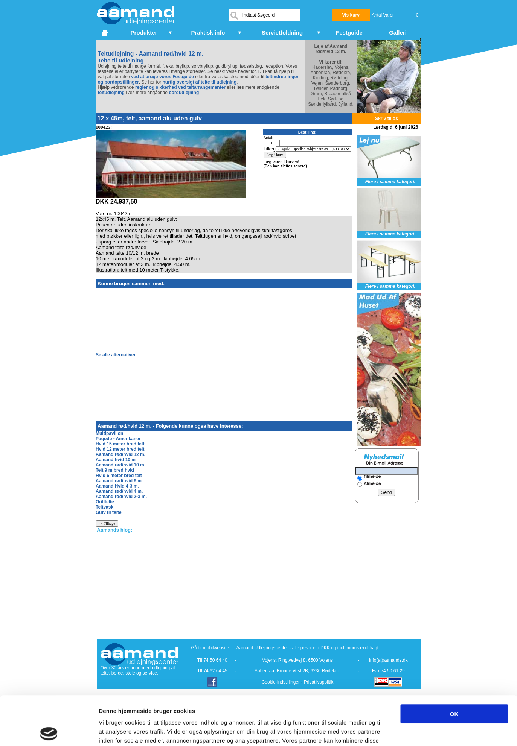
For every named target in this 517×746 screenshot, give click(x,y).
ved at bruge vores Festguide (162, 76)
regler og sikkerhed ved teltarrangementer (180, 87)
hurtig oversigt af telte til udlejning (200, 82)
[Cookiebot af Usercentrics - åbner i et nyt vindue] (49, 731)
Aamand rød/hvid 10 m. (120, 465)
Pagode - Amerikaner (118, 438)
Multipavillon (109, 433)
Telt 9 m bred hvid (115, 470)
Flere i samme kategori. (390, 181)
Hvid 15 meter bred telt (120, 444)
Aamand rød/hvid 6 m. (119, 480)
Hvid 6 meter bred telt (119, 475)
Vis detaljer (391, 731)
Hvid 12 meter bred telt (120, 449)
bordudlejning (184, 92)
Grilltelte (105, 501)
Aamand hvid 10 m (116, 459)
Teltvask (104, 507)
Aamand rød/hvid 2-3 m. (121, 496)
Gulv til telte (109, 512)
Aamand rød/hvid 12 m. (120, 454)
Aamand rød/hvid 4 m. (119, 491)
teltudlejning (111, 92)
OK (454, 665)
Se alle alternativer (116, 354)
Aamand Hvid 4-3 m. (117, 486)
